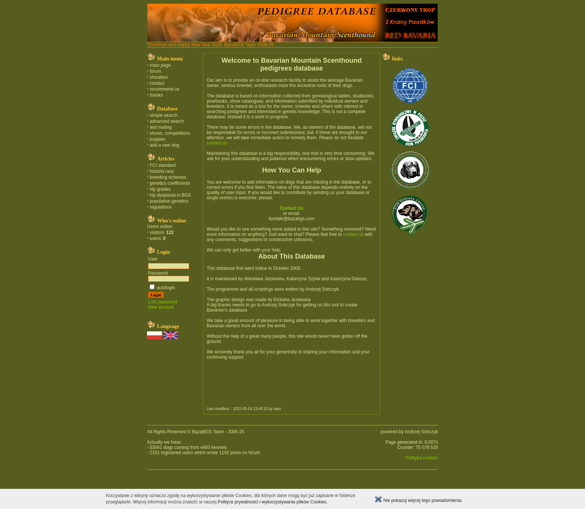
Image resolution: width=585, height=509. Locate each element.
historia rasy (162, 171)
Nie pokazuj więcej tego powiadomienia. (419, 500)
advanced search (167, 121)
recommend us (164, 89)
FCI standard (162, 165)
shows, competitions (170, 133)
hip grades (160, 189)
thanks (156, 95)
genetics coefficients (170, 183)
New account (161, 307)
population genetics (169, 201)
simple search (163, 115)
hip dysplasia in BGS (170, 195)
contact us (217, 143)
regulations (161, 207)
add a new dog (164, 145)
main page (160, 65)
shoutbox (159, 77)
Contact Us (291, 208)
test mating (161, 127)
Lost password (162, 302)
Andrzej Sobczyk (421, 431)
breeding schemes (168, 177)
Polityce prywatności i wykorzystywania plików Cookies (272, 502)
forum (155, 71)
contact (157, 83)
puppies (157, 139)
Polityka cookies (422, 457)
